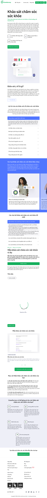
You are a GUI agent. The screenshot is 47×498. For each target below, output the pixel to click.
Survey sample (12, 278)
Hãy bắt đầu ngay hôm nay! (23, 454)
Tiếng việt (18, 2)
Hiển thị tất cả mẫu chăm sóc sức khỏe (23, 369)
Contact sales (26, 2)
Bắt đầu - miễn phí (39, 2)
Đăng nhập (32, 2)
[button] (45, 2)
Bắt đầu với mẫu (23, 263)
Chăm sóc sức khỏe (11, 354)
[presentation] (22, 365)
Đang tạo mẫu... (23, 312)
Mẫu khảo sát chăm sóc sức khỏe (15, 357)
